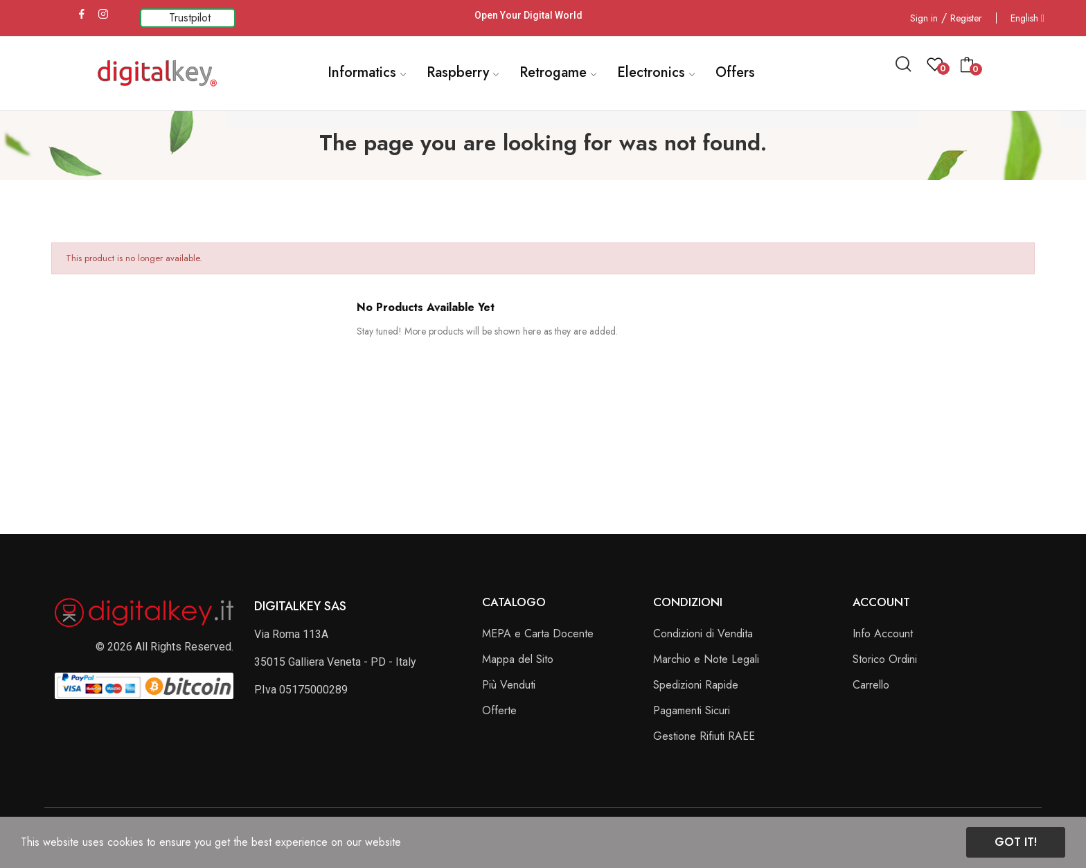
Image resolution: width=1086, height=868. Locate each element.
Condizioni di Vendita (703, 633)
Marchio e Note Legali (706, 659)
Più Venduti (508, 685)
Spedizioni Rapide (695, 685)
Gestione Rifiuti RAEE (704, 736)
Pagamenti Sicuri (691, 710)
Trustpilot (190, 18)
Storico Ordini (885, 659)
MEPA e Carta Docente (538, 633)
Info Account (883, 633)
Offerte (499, 710)
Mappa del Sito (517, 659)
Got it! (1016, 842)
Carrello (871, 685)
